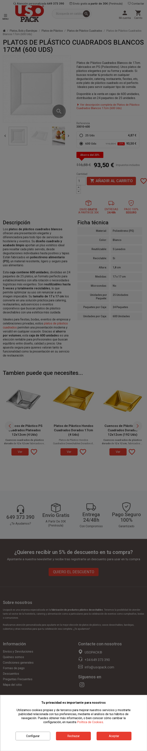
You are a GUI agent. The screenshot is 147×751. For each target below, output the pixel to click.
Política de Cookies (90, 722)
